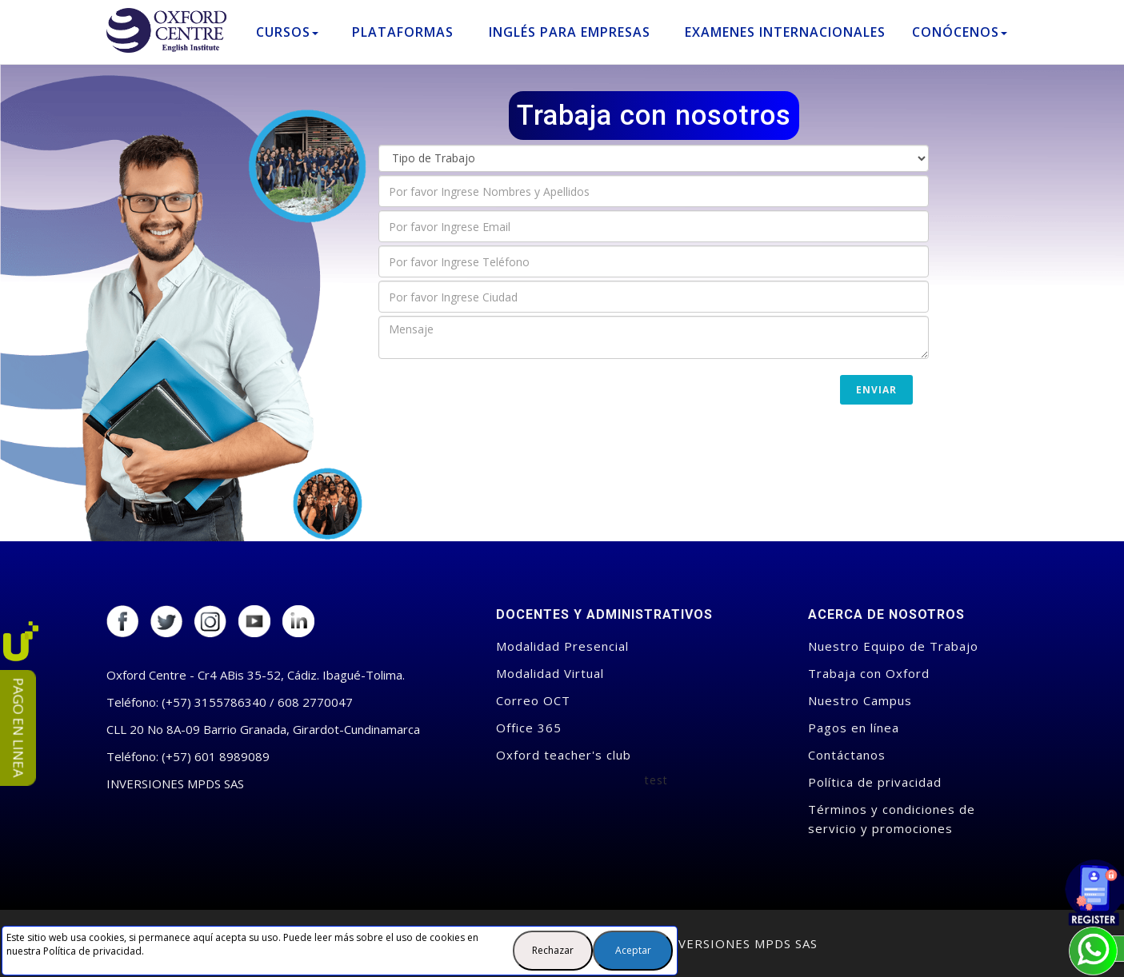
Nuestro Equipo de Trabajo (893, 646)
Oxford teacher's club (563, 755)
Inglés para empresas (569, 32)
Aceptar (633, 950)
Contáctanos (847, 755)
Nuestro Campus (860, 700)
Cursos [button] (287, 32)
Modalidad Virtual (550, 673)
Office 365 (529, 728)
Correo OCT (533, 700)
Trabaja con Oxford (869, 673)
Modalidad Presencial (562, 646)
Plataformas (403, 32)
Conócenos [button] (959, 32)
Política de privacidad (92, 951)
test (656, 780)
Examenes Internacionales (785, 32)
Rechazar (553, 950)
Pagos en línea (853, 728)
